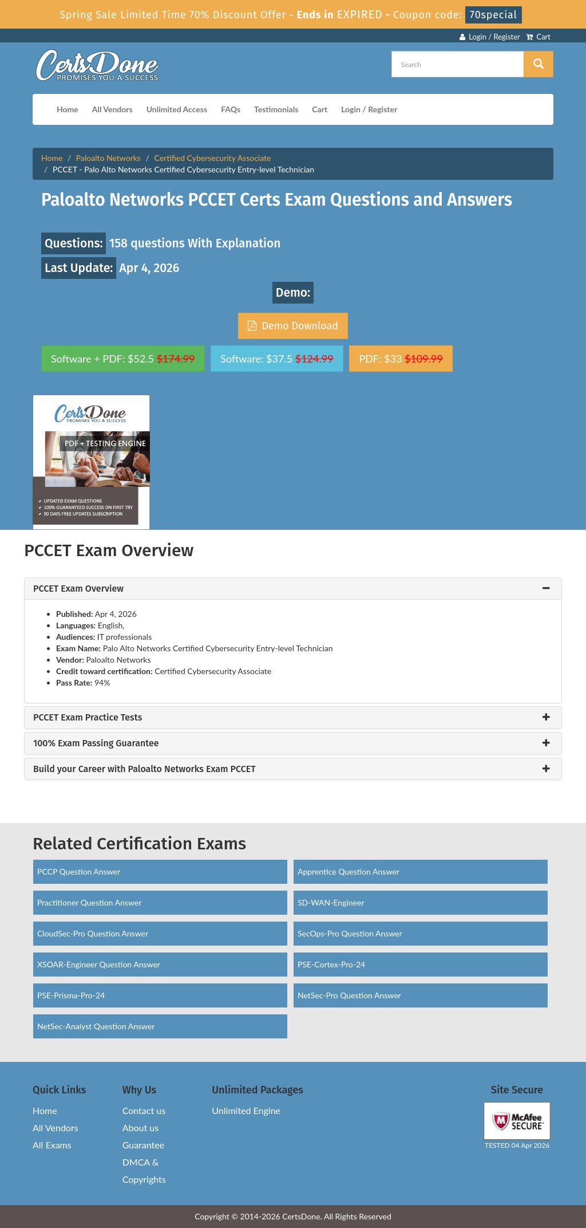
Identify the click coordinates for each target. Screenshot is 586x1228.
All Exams (52, 1144)
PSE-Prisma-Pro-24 (71, 995)
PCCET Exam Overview (78, 589)
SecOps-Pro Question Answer (350, 933)
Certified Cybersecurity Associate (212, 158)
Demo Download (293, 326)
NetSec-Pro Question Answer (349, 995)
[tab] (293, 589)
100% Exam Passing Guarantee (96, 743)
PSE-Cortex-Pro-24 (331, 964)
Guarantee (143, 1144)
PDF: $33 (400, 358)
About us (140, 1127)
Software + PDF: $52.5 (123, 358)
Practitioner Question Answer (89, 902)
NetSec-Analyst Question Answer (96, 1026)
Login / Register (490, 36)
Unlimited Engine (246, 1110)
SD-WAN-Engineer (331, 902)
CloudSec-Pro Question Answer (92, 933)
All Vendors (112, 109)
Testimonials (276, 109)
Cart (538, 36)
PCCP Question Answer (78, 871)
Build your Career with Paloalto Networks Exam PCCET (144, 769)
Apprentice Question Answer (348, 871)
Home (67, 109)
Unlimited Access (176, 109)
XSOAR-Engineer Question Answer (98, 964)
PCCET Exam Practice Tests (87, 718)
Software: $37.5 (276, 358)
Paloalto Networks (108, 158)
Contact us (143, 1110)
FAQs (230, 109)
